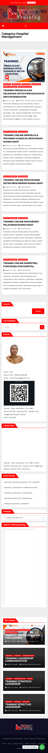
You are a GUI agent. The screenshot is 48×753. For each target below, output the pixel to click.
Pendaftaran (42, 743)
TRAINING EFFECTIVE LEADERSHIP (18, 498)
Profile (19, 748)
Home (4, 743)
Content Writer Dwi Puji (27, 641)
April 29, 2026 (12, 687)
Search (6, 304)
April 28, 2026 (12, 710)
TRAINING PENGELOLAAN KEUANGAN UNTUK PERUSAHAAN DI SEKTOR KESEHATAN (23, 93)
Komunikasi (9, 655)
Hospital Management (10, 86)
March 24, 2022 (11, 187)
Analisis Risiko (36, 84)
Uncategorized (23, 131)
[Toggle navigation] (25, 26)
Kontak (27, 743)
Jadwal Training (18, 743)
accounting (7, 84)
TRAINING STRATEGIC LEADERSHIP (18, 493)
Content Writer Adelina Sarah (29, 100)
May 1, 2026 (11, 641)
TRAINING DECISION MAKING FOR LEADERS (21, 482)
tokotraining (25, 145)
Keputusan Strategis (23, 630)
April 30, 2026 (12, 664)
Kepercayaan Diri (11, 630)
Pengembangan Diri (11, 632)
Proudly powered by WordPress (13, 738)
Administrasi (16, 84)
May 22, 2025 (10, 100)
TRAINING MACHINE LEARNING (16, 504)
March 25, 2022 (11, 145)
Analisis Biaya (26, 84)
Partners (33, 743)
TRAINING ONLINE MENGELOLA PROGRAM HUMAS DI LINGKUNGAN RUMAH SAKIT (23, 138)
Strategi (29, 678)
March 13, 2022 (11, 270)
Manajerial (26, 701)
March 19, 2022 (11, 228)
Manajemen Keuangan (25, 86)
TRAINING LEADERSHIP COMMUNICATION (20, 487)
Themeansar (41, 738)
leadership (17, 655)
